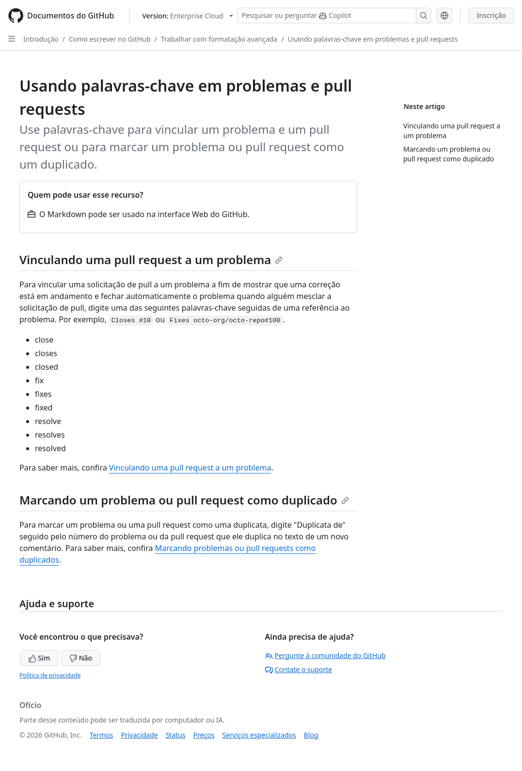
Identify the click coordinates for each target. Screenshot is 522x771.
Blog (311, 735)
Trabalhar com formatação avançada (219, 39)
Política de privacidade (49, 675)
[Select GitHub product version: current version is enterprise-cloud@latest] (187, 15)
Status (176, 735)
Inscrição (491, 15)
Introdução (41, 39)
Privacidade (139, 735)
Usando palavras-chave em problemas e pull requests (373, 39)
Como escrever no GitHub (110, 39)
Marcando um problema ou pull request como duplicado (184, 500)
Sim (39, 657)
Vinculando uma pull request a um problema (151, 259)
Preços (204, 735)
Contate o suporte (298, 669)
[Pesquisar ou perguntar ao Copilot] (334, 15)
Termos (101, 735)
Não (80, 657)
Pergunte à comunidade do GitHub (325, 655)
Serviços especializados (259, 735)
